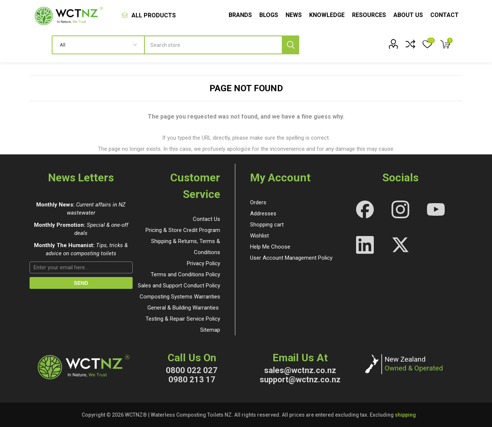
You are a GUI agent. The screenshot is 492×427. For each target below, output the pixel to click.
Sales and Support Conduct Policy (179, 285)
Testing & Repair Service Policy (183, 318)
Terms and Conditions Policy (185, 274)
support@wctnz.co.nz (300, 379)
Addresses (263, 213)
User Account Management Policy (291, 258)
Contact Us (206, 219)
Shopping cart (267, 224)
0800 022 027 (192, 370)
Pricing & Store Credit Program (183, 230)
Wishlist (259, 235)
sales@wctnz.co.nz (300, 370)
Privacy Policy (203, 263)
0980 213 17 (191, 379)
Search (290, 44)
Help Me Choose (270, 246)
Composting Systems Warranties (180, 296)
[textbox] (222, 45)
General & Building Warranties (183, 307)
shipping (405, 415)
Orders (258, 202)
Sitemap (210, 330)
